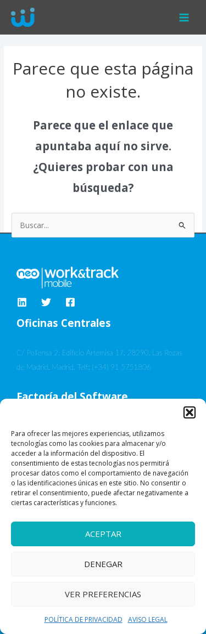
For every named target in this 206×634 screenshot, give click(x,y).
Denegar (103, 563)
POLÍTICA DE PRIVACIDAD (83, 619)
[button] (189, 412)
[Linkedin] (22, 302)
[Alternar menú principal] (184, 17)
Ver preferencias (103, 593)
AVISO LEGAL (148, 619)
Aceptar (103, 533)
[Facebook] (70, 302)
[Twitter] (46, 302)
